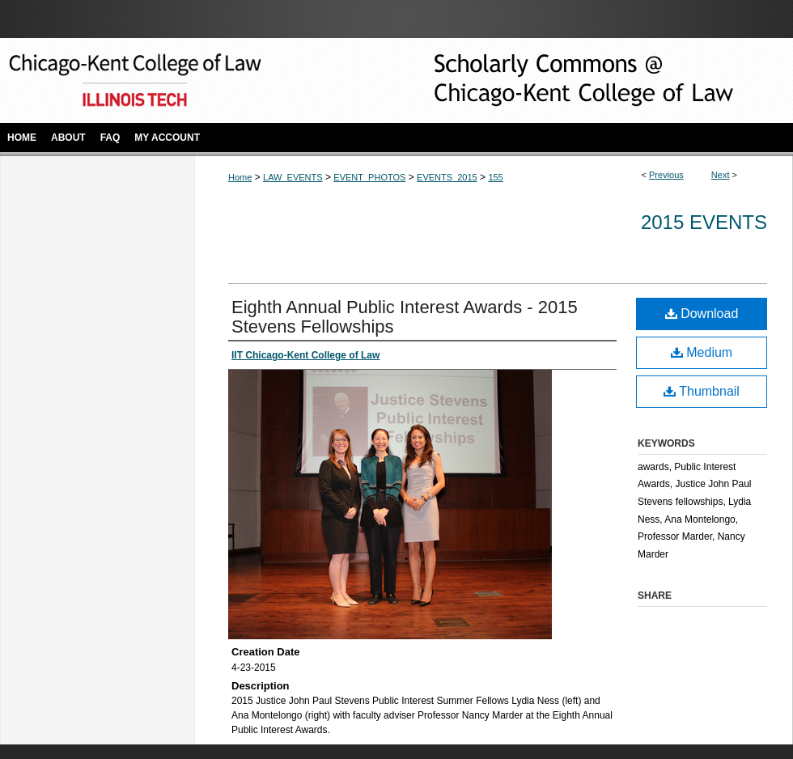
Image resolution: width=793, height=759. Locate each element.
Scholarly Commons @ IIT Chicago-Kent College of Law (558, 80)
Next (720, 175)
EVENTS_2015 (447, 177)
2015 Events (704, 222)
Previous (666, 175)
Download (702, 313)
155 (495, 177)
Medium (701, 352)
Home (240, 177)
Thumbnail (702, 391)
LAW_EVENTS (293, 177)
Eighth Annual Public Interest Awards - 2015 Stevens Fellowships (404, 317)
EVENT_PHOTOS (369, 177)
